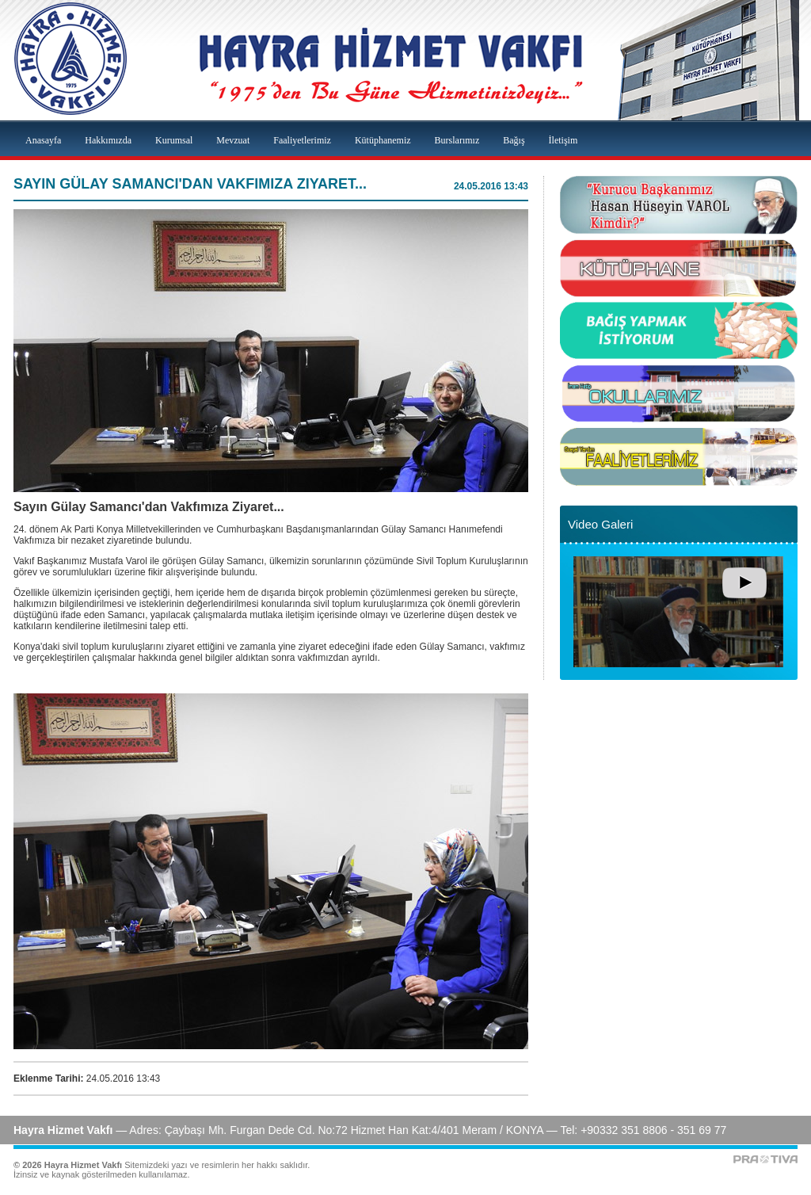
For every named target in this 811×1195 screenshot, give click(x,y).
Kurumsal (173, 140)
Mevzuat (232, 140)
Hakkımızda (108, 140)
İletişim (563, 140)
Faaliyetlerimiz (302, 140)
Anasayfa (43, 140)
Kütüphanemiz (383, 140)
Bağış (513, 140)
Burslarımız (457, 140)
